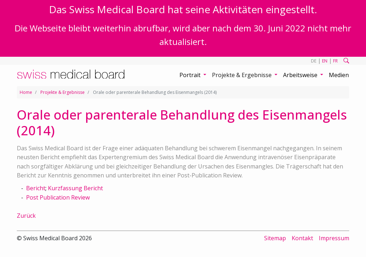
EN (324, 61)
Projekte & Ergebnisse (62, 92)
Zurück (26, 216)
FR (335, 61)
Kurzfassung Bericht (75, 188)
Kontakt (302, 238)
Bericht (35, 188)
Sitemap (275, 238)
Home (26, 92)
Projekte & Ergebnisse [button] (242, 75)
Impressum (334, 238)
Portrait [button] (190, 75)
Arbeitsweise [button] (301, 75)
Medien (339, 75)
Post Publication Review (58, 197)
